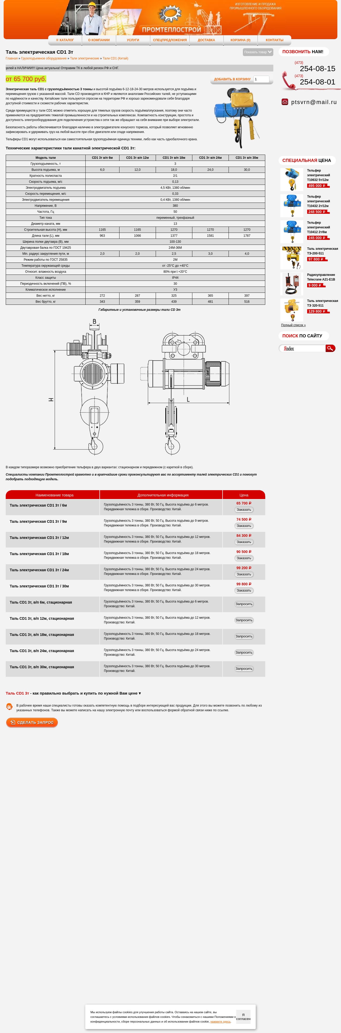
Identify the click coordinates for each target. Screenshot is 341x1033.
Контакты (274, 40)
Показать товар (258, 52)
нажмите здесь (220, 1021)
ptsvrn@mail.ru (314, 102)
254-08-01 (318, 81)
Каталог (65, 40)
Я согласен (243, 1017)
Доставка (206, 40)
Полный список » (293, 325)
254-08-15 (318, 68)
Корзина (240, 40)
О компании (99, 40)
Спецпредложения (170, 40)
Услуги (133, 40)
